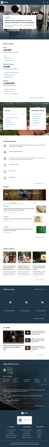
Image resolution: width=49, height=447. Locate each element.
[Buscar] (21, 114)
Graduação (9, 119)
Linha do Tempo (39, 431)
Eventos (39, 437)
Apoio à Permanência (26, 435)
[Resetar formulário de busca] (23, 114)
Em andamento (14, 202)
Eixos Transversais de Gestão (11, 435)
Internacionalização (37, 118)
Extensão (8, 126)
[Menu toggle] (47, 2)
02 (21, 35)
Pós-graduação (10, 122)
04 (28, 35)
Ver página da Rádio (40, 405)
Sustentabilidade (36, 122)
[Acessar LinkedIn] (45, 289)
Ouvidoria (11, 431)
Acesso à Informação (11, 430)
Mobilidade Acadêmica (26, 437)
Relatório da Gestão (11, 433)
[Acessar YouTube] (43, 289)
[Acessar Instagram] (40, 289)
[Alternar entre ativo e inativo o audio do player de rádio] (7, 372)
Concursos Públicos (26, 433)
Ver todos (35, 125)
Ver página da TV (41, 355)
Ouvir (5, 392)
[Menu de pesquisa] (44, 2)
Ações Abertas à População (26, 430)
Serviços (39, 433)
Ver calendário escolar (40, 183)
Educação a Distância (11, 124)
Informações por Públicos (11, 437)
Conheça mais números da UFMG (37, 97)
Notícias (39, 435)
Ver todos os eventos (40, 237)
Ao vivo (9, 367)
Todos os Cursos (26, 431)
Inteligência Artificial (37, 116)
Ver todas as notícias (40, 279)
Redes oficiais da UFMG (40, 318)
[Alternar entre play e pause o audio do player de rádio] (4, 370)
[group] (10, 302)
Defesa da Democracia (37, 113)
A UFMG (39, 430)
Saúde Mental (36, 120)
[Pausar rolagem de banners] (31, 36)
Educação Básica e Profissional (13, 117)
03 (25, 35)
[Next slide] (44, 315)
